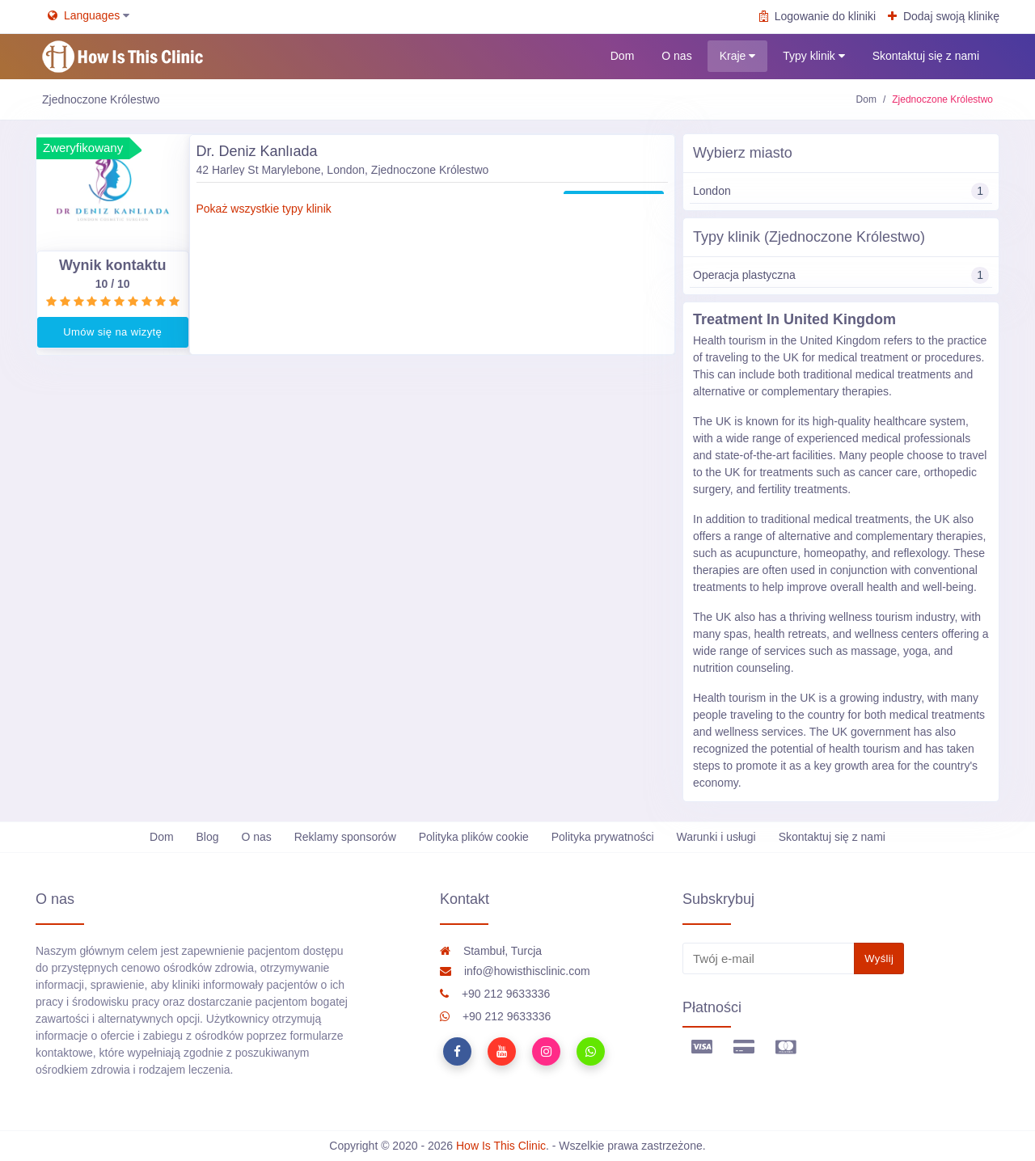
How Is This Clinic (501, 1145)
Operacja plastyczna (841, 275)
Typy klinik (813, 56)
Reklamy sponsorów (345, 836)
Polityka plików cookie (474, 836)
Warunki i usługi (715, 836)
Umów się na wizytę (112, 332)
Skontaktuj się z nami (925, 55)
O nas (676, 55)
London (841, 191)
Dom (622, 55)
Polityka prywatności (602, 836)
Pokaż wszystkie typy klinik (264, 208)
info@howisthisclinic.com (515, 971)
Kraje (738, 56)
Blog (207, 836)
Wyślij (878, 958)
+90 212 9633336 (495, 993)
